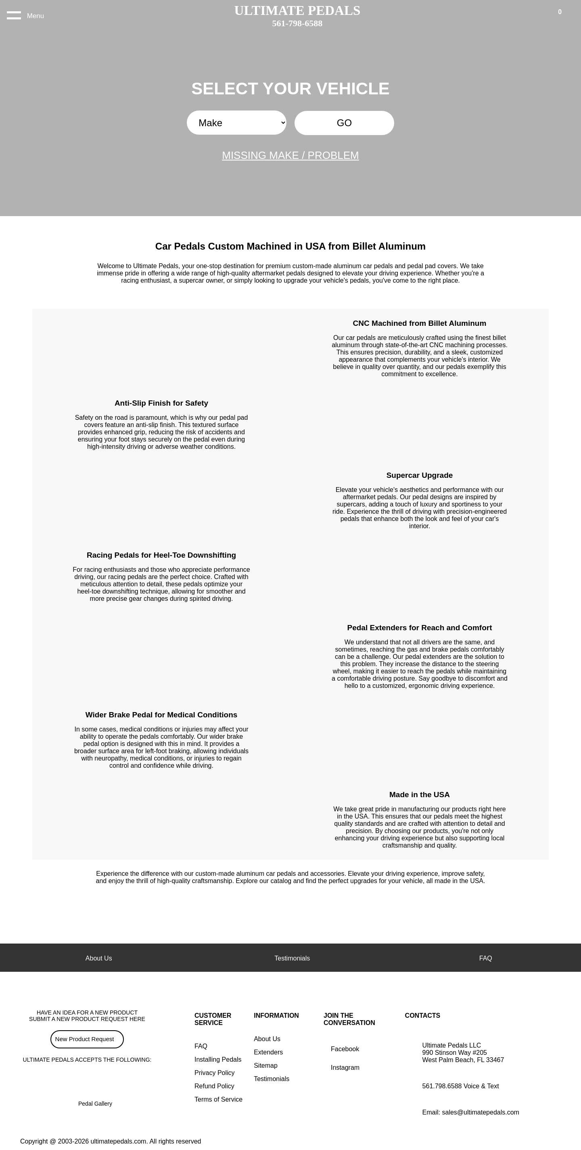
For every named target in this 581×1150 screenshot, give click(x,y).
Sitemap (266, 1065)
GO (344, 122)
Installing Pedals (218, 1059)
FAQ (200, 1046)
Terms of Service (218, 1099)
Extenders (268, 1052)
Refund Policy (214, 1086)
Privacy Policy (214, 1072)
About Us (267, 1038)
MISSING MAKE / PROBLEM (290, 155)
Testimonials (271, 1078)
